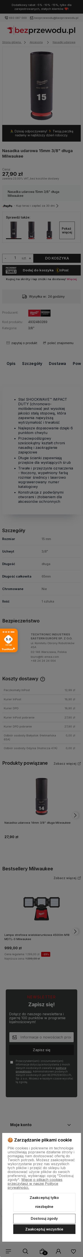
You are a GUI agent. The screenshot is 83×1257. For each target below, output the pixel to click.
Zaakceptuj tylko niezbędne (44, 1202)
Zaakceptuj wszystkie (44, 1229)
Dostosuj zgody (44, 1218)
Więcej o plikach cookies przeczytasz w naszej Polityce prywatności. (35, 1183)
